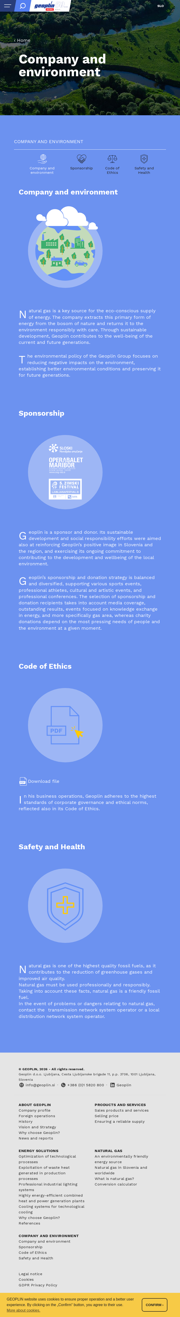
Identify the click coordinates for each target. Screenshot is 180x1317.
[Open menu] (7, 5)
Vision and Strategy (37, 1127)
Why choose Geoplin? (39, 1132)
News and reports (36, 1138)
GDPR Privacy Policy (38, 1285)
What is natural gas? (114, 1178)
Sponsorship (31, 1247)
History (26, 1121)
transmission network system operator (93, 1010)
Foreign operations (37, 1116)
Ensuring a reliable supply (120, 1121)
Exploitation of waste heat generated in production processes (44, 1173)
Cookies (26, 1279)
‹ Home (22, 40)
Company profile (35, 1110)
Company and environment (45, 1241)
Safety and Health (36, 1258)
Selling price (107, 1116)
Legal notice (30, 1274)
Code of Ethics (33, 1252)
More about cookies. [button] (23, 1310)
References (29, 1223)
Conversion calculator (116, 1184)
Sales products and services (122, 1110)
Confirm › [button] (154, 1305)
